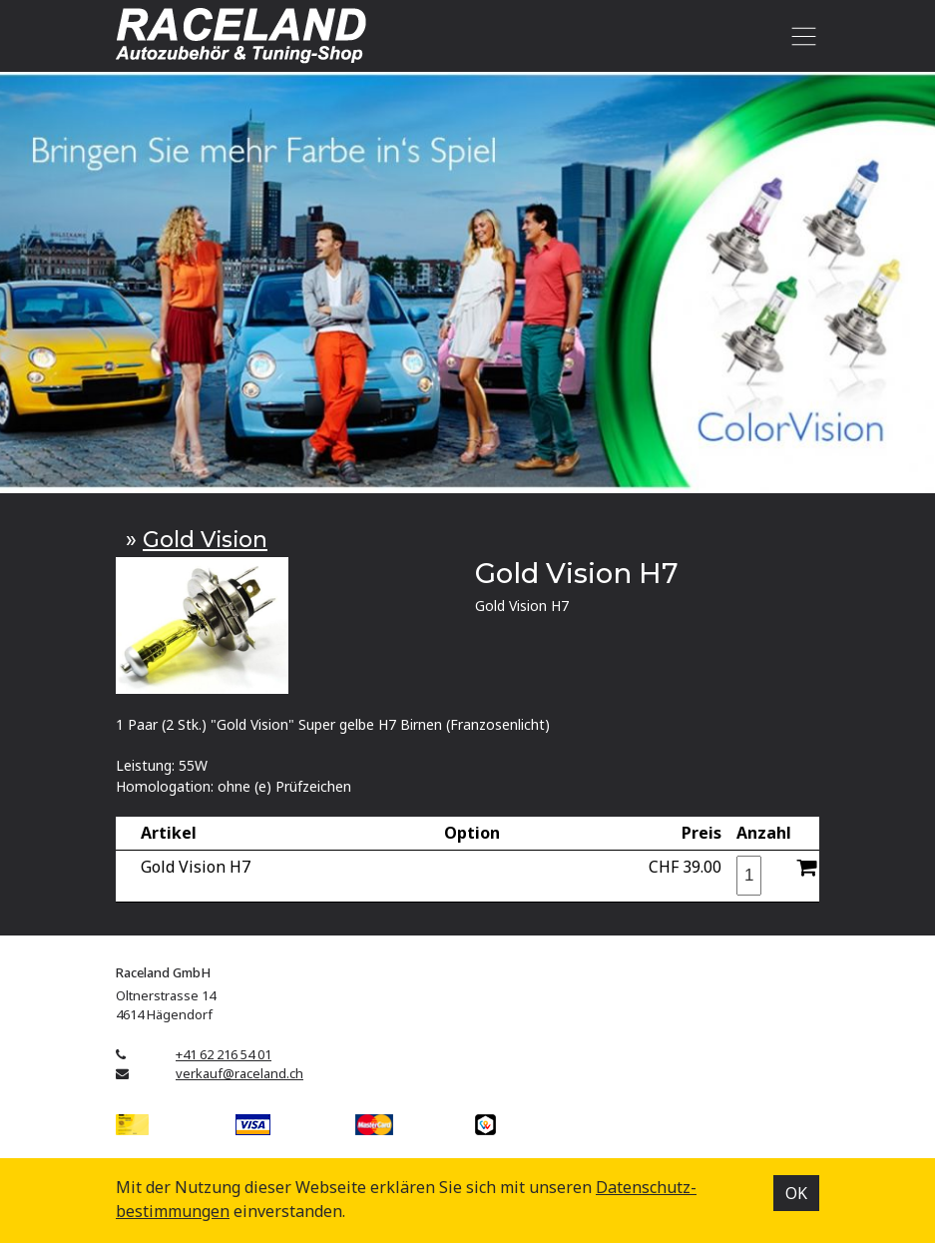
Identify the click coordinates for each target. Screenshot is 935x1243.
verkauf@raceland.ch (239, 1073)
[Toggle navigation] (799, 36)
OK (796, 1193)
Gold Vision (205, 539)
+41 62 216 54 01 (223, 1054)
